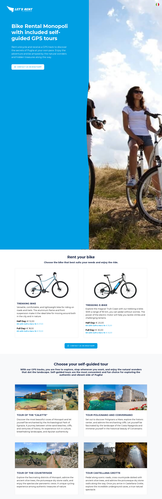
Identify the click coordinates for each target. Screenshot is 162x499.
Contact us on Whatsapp (27, 67)
